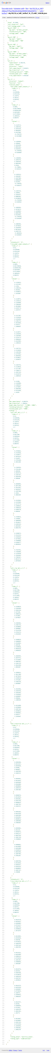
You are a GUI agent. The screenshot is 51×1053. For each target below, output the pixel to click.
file (37, 17)
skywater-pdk (19, 8)
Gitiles (10, 1050)
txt (44, 1050)
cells (41, 11)
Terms (20, 1050)
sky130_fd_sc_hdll (36, 8)
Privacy (15, 1050)
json (47, 1050)
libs (27, 8)
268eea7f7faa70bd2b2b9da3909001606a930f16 (19, 11)
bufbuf (4, 13)
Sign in (47, 3)
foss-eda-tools (7, 8)
